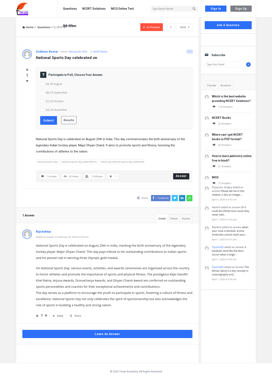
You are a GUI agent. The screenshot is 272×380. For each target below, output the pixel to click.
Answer (181, 176)
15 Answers (221, 183)
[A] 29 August (54, 84)
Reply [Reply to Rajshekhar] (58, 316)
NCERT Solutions (94, 8)
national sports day (47, 161)
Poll (190, 51)
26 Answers (221, 145)
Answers (226, 85)
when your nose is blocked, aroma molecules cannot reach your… (230, 230)
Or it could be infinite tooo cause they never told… (230, 211)
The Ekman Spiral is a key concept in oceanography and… (230, 270)
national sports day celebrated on (79, 161)
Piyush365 (218, 247)
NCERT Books (100, 51)
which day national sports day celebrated (122, 161)
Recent (186, 218)
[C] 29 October (55, 101)
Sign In (216, 8)
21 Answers (221, 166)
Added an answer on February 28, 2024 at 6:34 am (62, 236)
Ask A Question (228, 25)
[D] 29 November (56, 110)
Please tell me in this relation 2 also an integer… (228, 192)
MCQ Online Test (122, 8)
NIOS (215, 177)
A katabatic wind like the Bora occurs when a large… (229, 250)
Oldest (174, 218)
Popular (211, 85)
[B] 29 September (56, 92)
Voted (162, 218)
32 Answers (221, 123)
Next (184, 27)
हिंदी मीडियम (69, 26)
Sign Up (241, 8)
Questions (70, 8)
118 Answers (222, 107)
